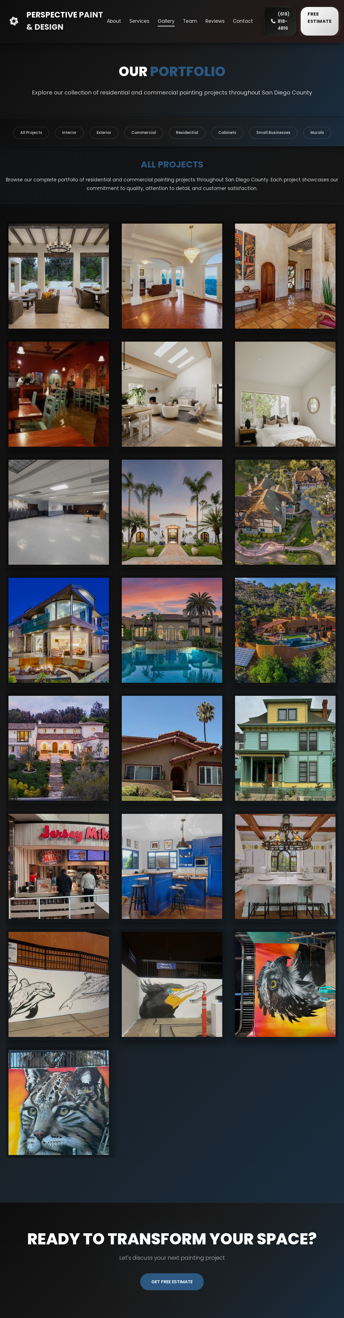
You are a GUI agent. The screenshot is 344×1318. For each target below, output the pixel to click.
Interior (69, 132)
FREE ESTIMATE (320, 17)
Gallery (166, 21)
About (114, 21)
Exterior (104, 132)
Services (139, 21)
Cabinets (227, 132)
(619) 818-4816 (280, 21)
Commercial (143, 132)
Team (190, 21)
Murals (317, 132)
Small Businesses (273, 132)
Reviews (215, 21)
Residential (187, 132)
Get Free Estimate (172, 1282)
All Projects (31, 132)
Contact (243, 21)
